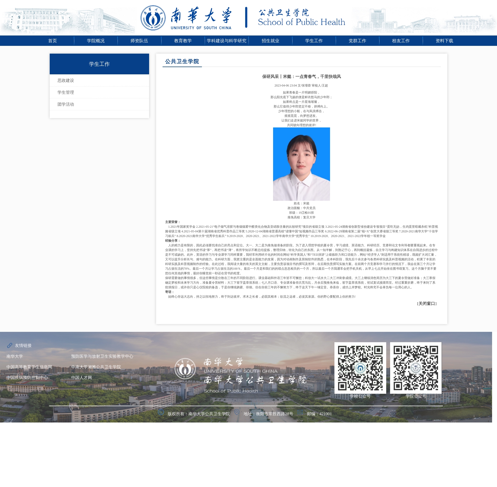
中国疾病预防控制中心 (27, 377)
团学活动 (65, 104)
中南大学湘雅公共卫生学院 (96, 367)
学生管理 (65, 92)
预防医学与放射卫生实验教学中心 (102, 356)
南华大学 (14, 356)
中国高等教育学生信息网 (29, 367)
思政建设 (65, 80)
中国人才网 (81, 377)
